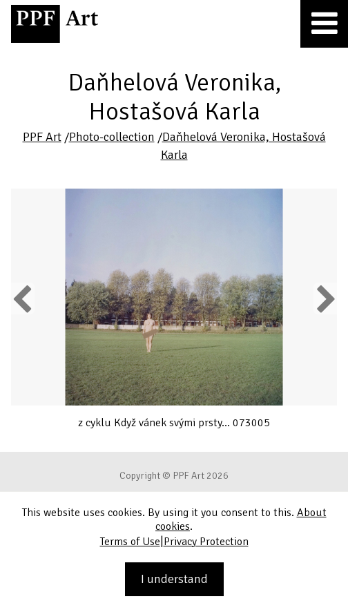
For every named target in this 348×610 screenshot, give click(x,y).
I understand (174, 579)
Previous (23, 298)
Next (325, 298)
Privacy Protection (206, 542)
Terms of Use (130, 542)
